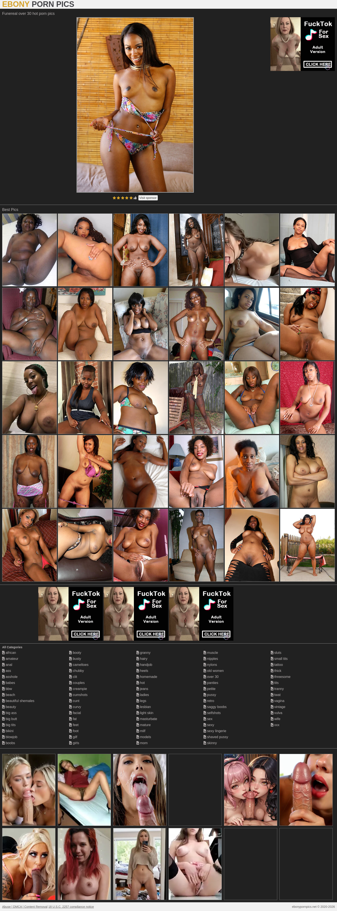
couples (77, 683)
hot (140, 683)
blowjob (9, 737)
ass (6, 671)
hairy (141, 659)
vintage (278, 707)
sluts (276, 652)
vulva (276, 713)
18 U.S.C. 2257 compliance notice (71, 906)
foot (73, 731)
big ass (9, 713)
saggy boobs (215, 707)
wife (275, 719)
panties (211, 683)
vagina (278, 701)
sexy (209, 725)
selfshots (212, 713)
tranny (277, 689)
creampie (78, 689)
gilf (73, 737)
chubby (76, 671)
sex (208, 719)
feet (73, 725)
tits (275, 683)
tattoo (277, 665)
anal (7, 665)
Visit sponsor (148, 198)
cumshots (78, 695)
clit (73, 677)
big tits (9, 725)
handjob (144, 665)
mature (143, 725)
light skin (144, 713)
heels (142, 671)
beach (8, 695)
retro (209, 701)
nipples (211, 659)
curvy (75, 707)
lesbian (143, 707)
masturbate (146, 719)
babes (8, 683)
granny (143, 652)
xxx (275, 725)
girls (74, 743)
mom (142, 743)
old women (214, 671)
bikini (8, 731)
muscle (211, 652)
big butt (9, 719)
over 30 (211, 677)
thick (276, 671)
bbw (7, 689)
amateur (10, 659)
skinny (210, 743)
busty (75, 659)
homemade (146, 677)
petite (210, 689)
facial (75, 713)
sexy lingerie (215, 731)
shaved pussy (216, 737)
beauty (9, 707)
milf (140, 731)
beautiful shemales (18, 701)
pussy (210, 695)
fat (73, 719)
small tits (279, 659)
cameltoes (78, 665)
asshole (10, 677)
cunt (74, 701)
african (9, 652)
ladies (142, 695)
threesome (281, 677)
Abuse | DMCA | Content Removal (24, 906)
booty (75, 652)
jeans (142, 689)
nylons (210, 665)
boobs (8, 743)
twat (276, 695)
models (143, 737)
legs (141, 701)
